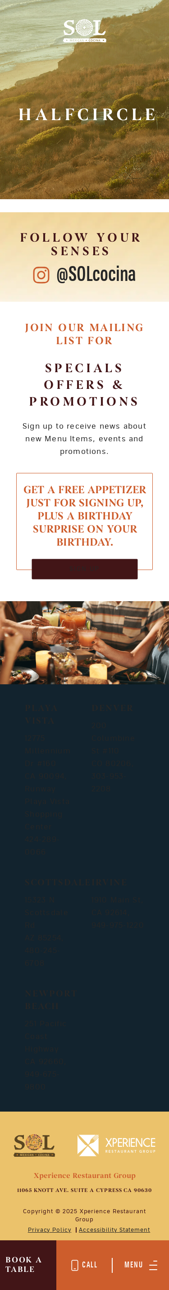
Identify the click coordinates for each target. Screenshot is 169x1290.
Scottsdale (58, 883)
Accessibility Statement (114, 1230)
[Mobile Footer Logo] (34, 1145)
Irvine (109, 883)
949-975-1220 (117, 925)
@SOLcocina (96, 275)
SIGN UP (84, 569)
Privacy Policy (49, 1230)
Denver (112, 708)
